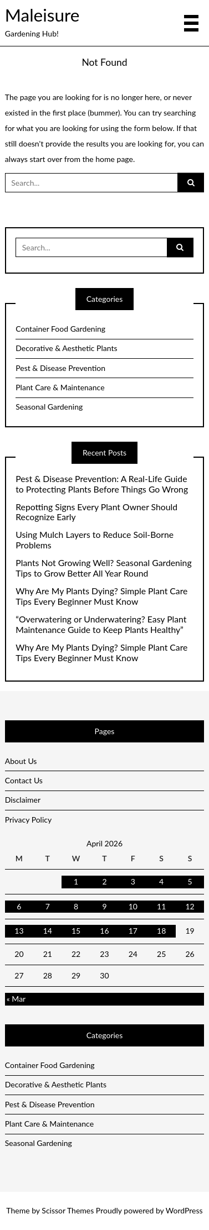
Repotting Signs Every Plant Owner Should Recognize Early (96, 512)
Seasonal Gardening (49, 406)
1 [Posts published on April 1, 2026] (76, 881)
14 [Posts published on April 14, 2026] (47, 930)
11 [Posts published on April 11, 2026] (161, 906)
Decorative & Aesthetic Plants (66, 348)
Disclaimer (22, 799)
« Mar (16, 998)
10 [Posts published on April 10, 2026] (133, 906)
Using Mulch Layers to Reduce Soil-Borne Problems (95, 540)
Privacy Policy (28, 819)
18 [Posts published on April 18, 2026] (161, 930)
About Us (21, 761)
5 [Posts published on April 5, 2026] (189, 881)
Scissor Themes (68, 1210)
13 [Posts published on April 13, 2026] (18, 930)
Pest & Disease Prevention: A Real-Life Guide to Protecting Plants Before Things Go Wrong (102, 484)
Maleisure (42, 14)
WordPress (184, 1210)
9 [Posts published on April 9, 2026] (104, 906)
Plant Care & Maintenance (60, 387)
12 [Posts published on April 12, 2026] (189, 906)
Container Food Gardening (60, 328)
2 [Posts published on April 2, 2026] (104, 881)
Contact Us (24, 780)
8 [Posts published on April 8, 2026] (76, 906)
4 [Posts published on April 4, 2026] (161, 881)
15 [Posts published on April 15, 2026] (76, 930)
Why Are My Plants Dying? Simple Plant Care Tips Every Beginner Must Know (101, 596)
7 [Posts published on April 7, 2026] (47, 906)
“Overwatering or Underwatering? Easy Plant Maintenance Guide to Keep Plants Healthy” (101, 624)
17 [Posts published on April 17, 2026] (133, 930)
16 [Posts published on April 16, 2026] (104, 930)
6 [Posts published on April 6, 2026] (19, 906)
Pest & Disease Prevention (60, 368)
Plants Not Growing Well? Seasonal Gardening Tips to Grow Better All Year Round (103, 568)
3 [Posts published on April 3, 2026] (133, 881)
